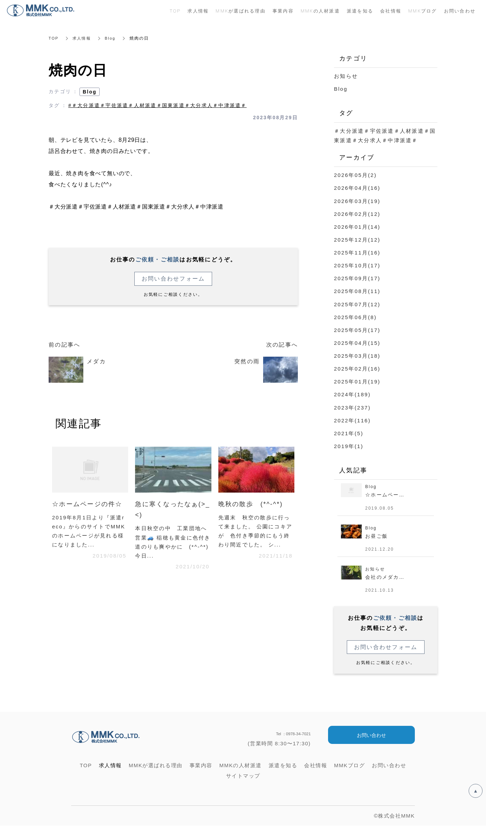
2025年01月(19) (357, 381)
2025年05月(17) (357, 329)
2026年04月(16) (357, 188)
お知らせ (346, 76)
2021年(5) (348, 432)
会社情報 (390, 10)
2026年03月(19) (357, 201)
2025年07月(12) (357, 304)
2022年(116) (352, 419)
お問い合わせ (371, 736)
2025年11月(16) (357, 252)
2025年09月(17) (357, 278)
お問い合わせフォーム (173, 279)
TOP (54, 38)
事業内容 (283, 10)
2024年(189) (352, 394)
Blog (112, 38)
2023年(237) (352, 407)
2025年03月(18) (357, 355)
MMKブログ (422, 10)
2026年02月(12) (357, 214)
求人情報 (83, 38)
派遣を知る (360, 10)
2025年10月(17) (357, 265)
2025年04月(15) (357, 342)
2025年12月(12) (357, 239)
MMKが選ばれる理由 (241, 10)
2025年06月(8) (355, 316)
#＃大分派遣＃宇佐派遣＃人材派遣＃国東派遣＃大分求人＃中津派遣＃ (157, 105)
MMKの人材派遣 (320, 10)
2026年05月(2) (355, 175)
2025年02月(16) (357, 368)
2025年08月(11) (357, 291)
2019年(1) (348, 445)
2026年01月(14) (357, 226)
